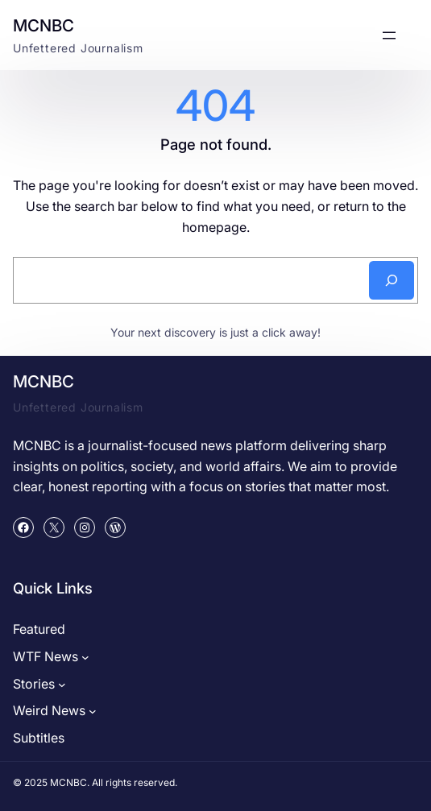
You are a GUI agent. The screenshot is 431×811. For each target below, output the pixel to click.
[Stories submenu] (62, 685)
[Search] (391, 280)
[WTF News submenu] (85, 657)
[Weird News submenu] (93, 711)
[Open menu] (389, 35)
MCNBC (43, 25)
